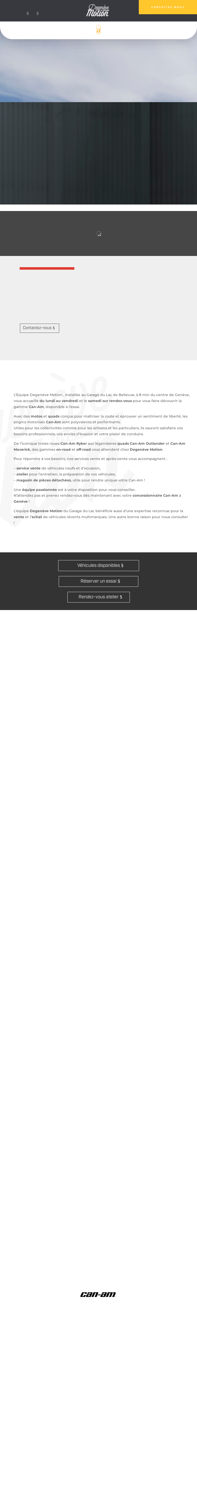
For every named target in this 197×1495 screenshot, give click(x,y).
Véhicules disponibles (98, 566)
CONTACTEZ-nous (168, 7)
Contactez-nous (37, 328)
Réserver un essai (98, 581)
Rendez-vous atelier (99, 597)
